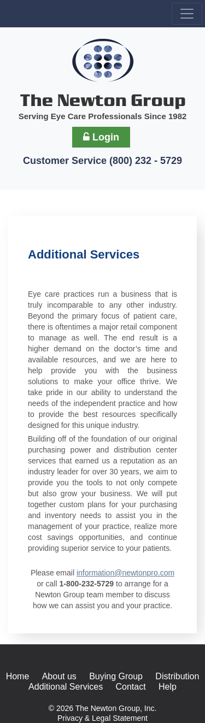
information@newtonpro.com (125, 572)
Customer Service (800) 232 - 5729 (102, 160)
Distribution (177, 676)
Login (101, 137)
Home (18, 676)
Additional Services (65, 686)
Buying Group (116, 676)
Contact (131, 686)
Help (168, 686)
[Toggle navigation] (187, 14)
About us (59, 676)
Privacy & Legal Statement (102, 718)
